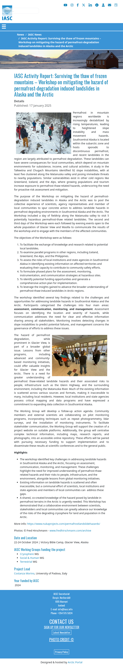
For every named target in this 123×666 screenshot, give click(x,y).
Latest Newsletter (61, 632)
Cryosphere (27, 554)
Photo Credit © (61, 639)
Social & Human (29, 558)
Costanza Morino (24, 573)
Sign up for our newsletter (61, 627)
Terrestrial (26, 561)
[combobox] (20, 11)
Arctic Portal (75, 662)
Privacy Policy (61, 652)
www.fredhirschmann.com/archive (70, 530)
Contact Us (61, 621)
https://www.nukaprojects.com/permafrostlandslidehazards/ (63, 523)
